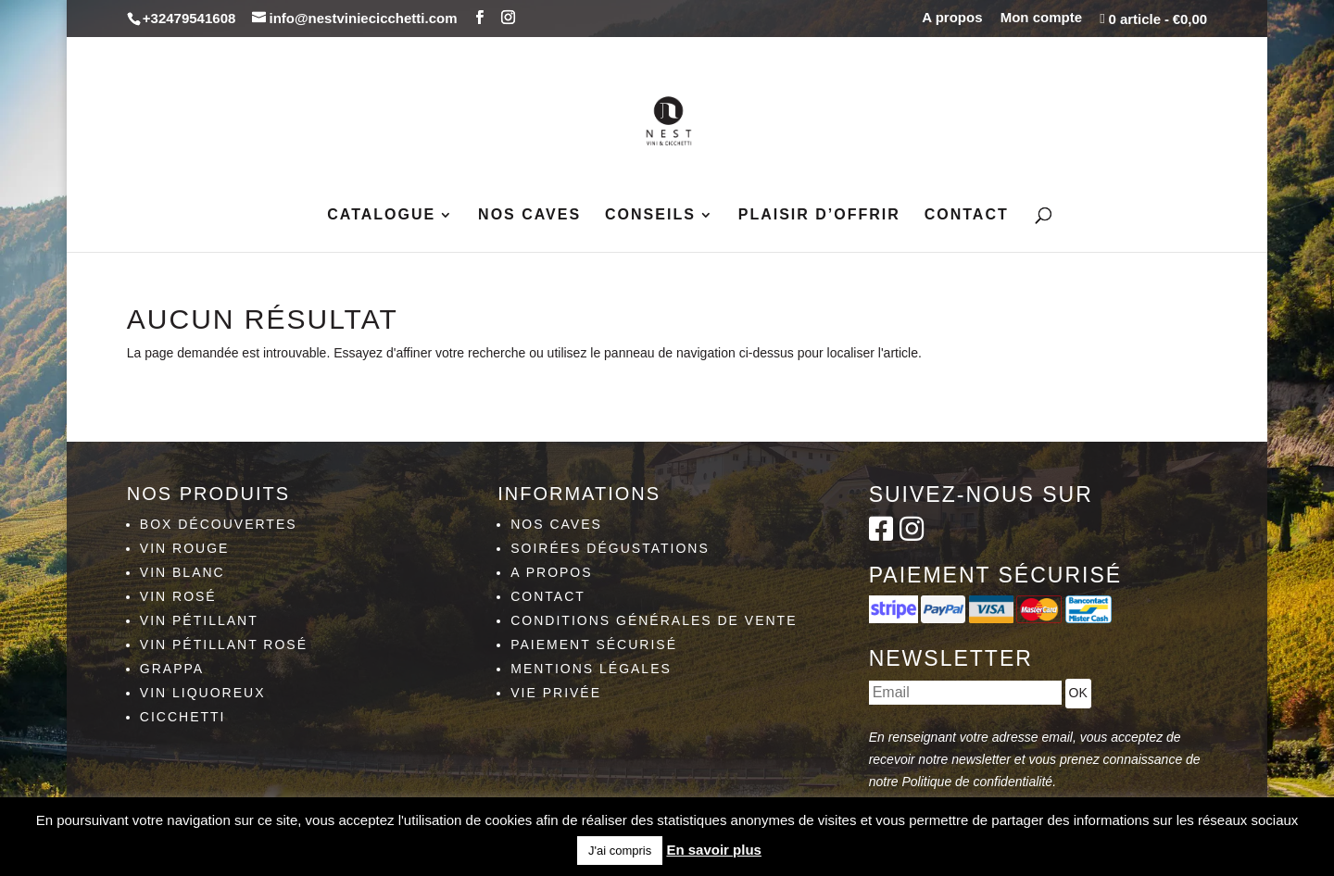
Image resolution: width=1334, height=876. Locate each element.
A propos (952, 17)
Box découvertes (218, 524)
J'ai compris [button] (619, 850)
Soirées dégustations (610, 548)
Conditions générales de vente (653, 620)
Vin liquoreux (203, 692)
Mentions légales (591, 668)
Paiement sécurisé (593, 644)
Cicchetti (183, 716)
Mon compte (1041, 17)
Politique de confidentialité (976, 781)
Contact (967, 215)
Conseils (650, 215)
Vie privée (555, 692)
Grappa (172, 668)
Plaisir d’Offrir (819, 215)
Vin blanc (182, 572)
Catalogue (381, 215)
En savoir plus (713, 849)
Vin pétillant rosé (224, 644)
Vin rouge (185, 548)
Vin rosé (178, 596)
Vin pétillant (199, 620)
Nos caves (529, 215)
